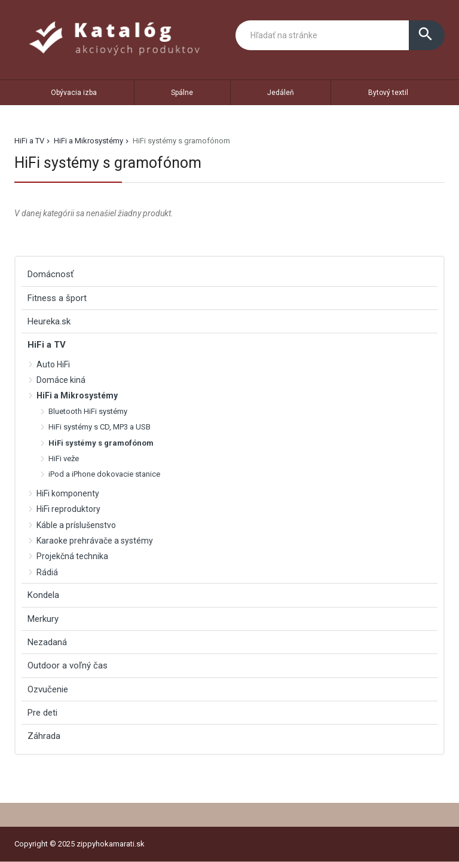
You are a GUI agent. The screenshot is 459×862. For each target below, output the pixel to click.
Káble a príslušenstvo (76, 525)
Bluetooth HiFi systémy (87, 411)
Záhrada (43, 736)
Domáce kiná (60, 380)
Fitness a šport (57, 298)
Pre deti (42, 712)
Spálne (182, 92)
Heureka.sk (49, 321)
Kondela (43, 595)
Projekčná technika (72, 556)
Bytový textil (388, 92)
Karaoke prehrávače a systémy (94, 540)
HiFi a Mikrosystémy (88, 140)
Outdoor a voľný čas (67, 665)
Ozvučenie (47, 689)
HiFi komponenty (67, 493)
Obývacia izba (74, 92)
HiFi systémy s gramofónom (101, 442)
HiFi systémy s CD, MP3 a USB (99, 426)
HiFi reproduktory (68, 509)
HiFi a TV (29, 140)
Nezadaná (47, 642)
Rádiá (47, 572)
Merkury (43, 618)
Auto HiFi (53, 364)
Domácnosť (50, 274)
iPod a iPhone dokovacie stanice (104, 474)
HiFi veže (63, 458)
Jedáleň (280, 92)
